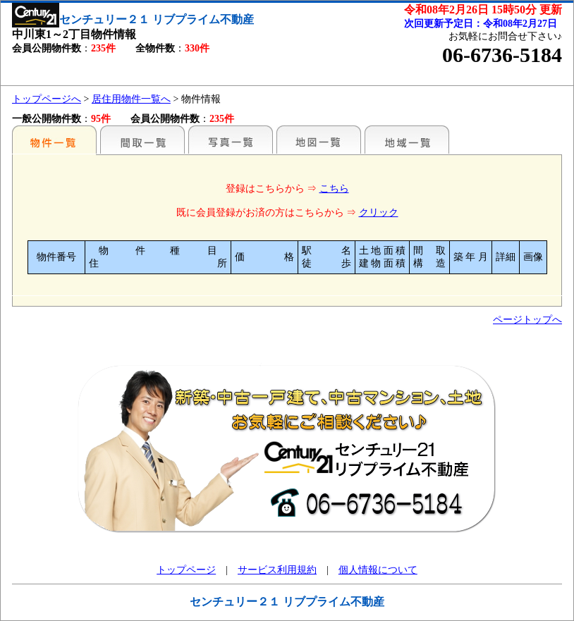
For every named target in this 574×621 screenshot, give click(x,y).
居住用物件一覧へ (131, 99)
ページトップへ (527, 319)
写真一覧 (230, 139)
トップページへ (46, 99)
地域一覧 (407, 139)
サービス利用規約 (277, 570)
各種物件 (54, 139)
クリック (378, 212)
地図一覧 (318, 139)
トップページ (186, 570)
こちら (334, 188)
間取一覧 (142, 139)
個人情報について (377, 570)
